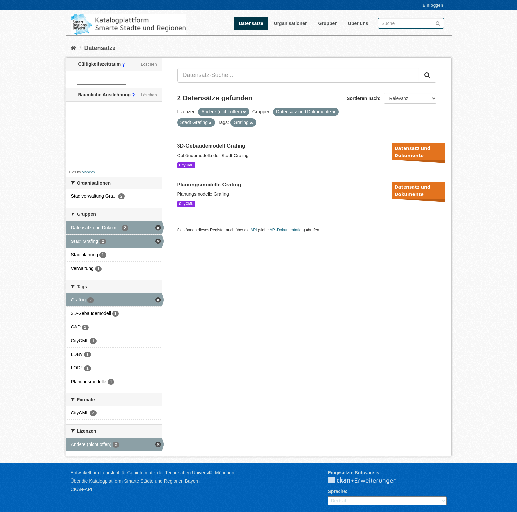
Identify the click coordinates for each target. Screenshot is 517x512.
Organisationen (291, 23)
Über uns (358, 23)
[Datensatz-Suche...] (298, 75)
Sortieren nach (363, 98)
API (253, 230)
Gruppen (327, 23)
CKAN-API (81, 489)
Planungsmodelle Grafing (209, 184)
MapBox (88, 172)
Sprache (337, 491)
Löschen (149, 64)
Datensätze (251, 23)
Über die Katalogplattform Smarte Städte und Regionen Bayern (135, 481)
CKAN (367, 481)
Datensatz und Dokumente (413, 151)
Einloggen (433, 5)
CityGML (186, 165)
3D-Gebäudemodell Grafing (211, 146)
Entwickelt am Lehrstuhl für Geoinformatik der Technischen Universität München (152, 472)
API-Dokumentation (287, 230)
